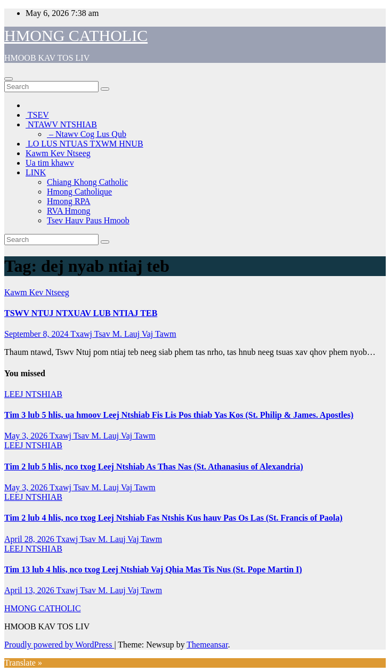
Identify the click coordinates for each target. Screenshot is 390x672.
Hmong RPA (69, 201)
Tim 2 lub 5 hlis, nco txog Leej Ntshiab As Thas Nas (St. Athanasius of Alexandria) (153, 466)
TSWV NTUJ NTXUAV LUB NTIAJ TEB (80, 313)
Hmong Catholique (79, 191)
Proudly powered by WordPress (59, 644)
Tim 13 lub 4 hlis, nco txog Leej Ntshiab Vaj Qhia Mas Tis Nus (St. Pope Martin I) (153, 569)
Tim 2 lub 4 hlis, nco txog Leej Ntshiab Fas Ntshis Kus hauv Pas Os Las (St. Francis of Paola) (173, 517)
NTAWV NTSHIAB (61, 124)
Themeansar (207, 644)
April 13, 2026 (30, 590)
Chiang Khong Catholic (87, 182)
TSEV (37, 114)
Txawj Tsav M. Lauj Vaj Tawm (123, 333)
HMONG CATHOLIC (76, 35)
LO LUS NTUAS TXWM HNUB (84, 143)
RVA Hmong (69, 210)
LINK (36, 172)
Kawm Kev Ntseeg (58, 153)
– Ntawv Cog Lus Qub (86, 134)
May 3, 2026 (27, 435)
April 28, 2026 (30, 539)
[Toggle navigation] (8, 78)
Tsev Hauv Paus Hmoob (88, 220)
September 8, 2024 (37, 333)
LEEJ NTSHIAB (33, 394)
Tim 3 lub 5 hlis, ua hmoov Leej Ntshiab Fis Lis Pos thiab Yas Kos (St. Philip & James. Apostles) (178, 414)
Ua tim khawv (50, 162)
